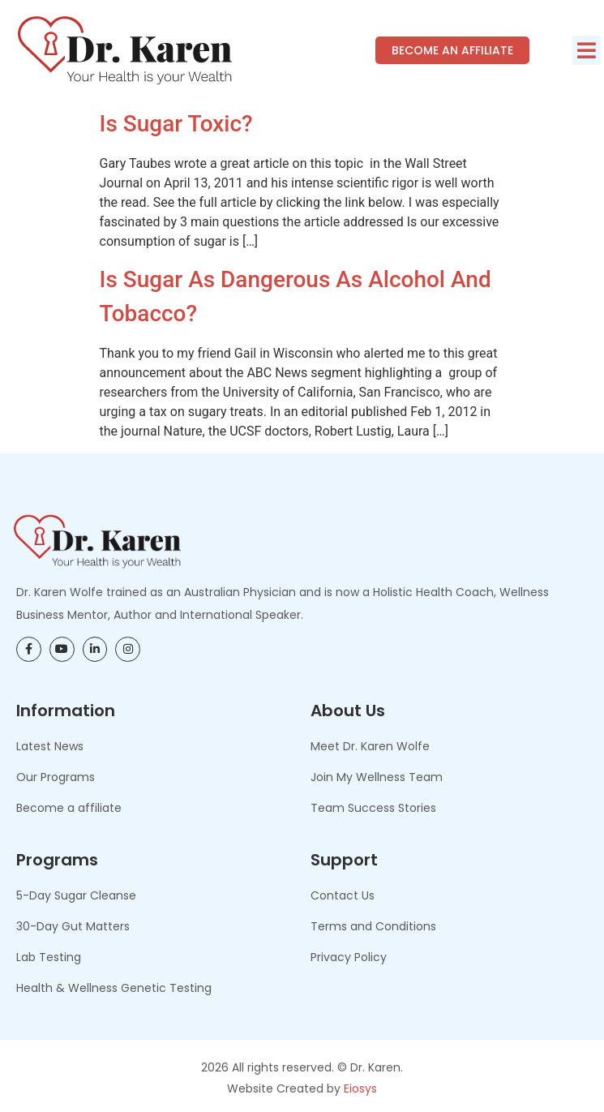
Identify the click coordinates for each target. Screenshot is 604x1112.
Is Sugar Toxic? (176, 123)
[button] (586, 50)
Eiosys (360, 1088)
